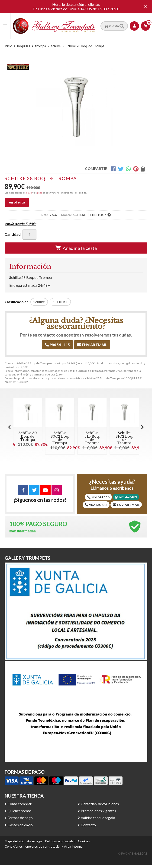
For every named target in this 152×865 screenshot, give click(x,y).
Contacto (88, 825)
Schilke (21, 374)
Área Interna (73, 846)
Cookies (84, 841)
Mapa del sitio (15, 841)
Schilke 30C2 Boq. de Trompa (60, 438)
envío (29, 192)
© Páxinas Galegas (132, 853)
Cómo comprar (19, 803)
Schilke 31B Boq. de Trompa (92, 438)
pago (39, 192)
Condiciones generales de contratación (33, 846)
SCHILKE (50, 374)
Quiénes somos (19, 810)
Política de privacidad (60, 841)
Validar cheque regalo (98, 817)
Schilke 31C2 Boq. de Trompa (124, 438)
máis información (22, 531)
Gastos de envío (20, 825)
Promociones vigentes (98, 810)
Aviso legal (34, 841)
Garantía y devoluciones (100, 803)
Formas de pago (20, 817)
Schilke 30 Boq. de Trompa (28, 436)
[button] (142, 426)
